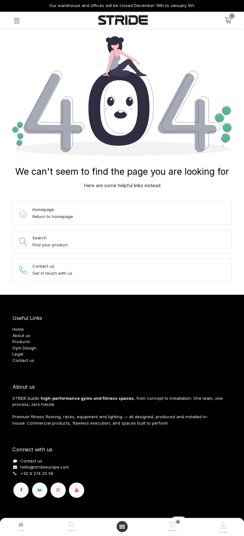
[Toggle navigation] (16, 20)
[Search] (71, 525)
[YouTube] (76, 490)
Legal (17, 353)
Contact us (23, 360)
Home (18, 329)
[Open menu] (122, 527)
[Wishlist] (172, 525)
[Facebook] (21, 490)
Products (21, 341)
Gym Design (24, 347)
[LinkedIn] (39, 490)
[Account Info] (223, 525)
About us (21, 335)
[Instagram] (58, 490)
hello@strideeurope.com (44, 466)
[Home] (21, 525)
